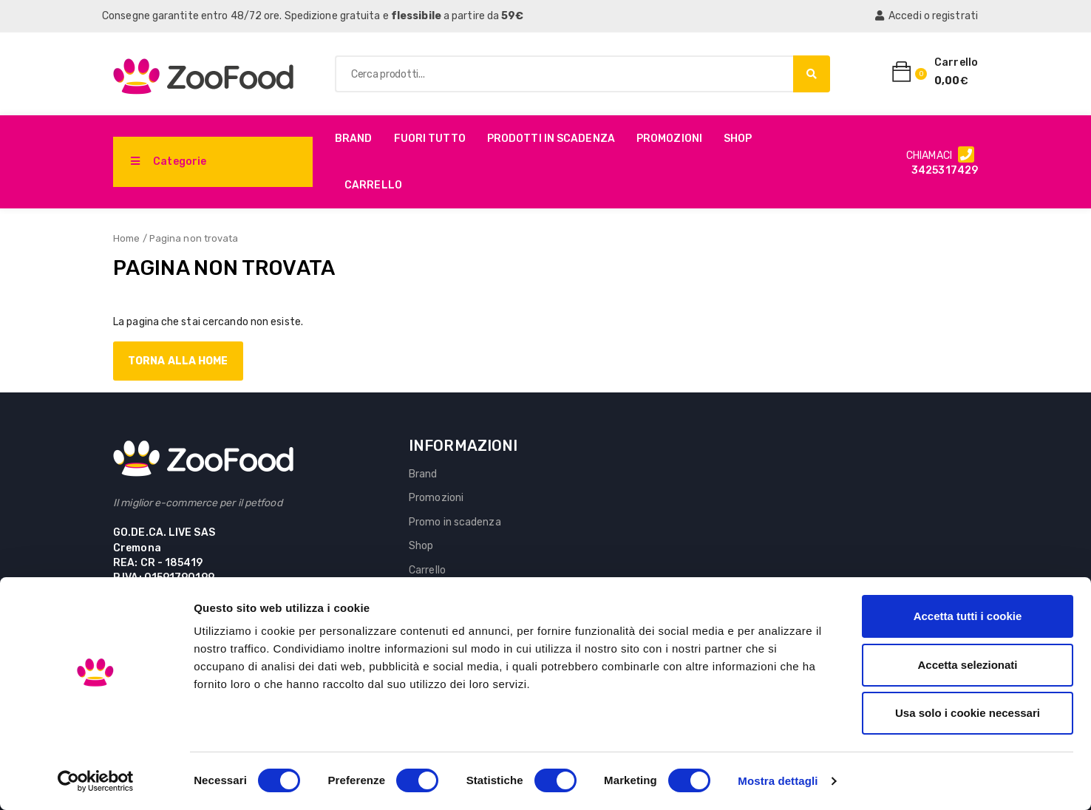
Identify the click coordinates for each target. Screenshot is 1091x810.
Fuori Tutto (430, 138)
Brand (354, 138)
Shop (738, 138)
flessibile (416, 16)
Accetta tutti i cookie (968, 616)
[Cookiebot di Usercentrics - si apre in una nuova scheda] (95, 781)
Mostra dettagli (778, 781)
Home (126, 238)
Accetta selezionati (967, 664)
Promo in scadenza (455, 522)
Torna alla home (178, 361)
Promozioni (669, 138)
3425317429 (944, 170)
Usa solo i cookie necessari (967, 713)
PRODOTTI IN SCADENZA (551, 138)
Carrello (373, 185)
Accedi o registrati (926, 16)
